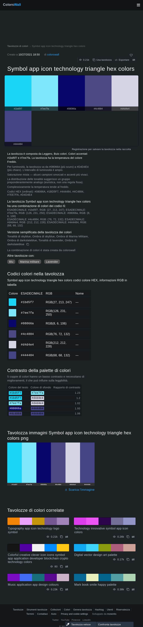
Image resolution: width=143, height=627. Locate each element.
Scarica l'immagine (80, 489)
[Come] (131, 55)
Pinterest (76, 620)
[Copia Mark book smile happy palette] (128, 589)
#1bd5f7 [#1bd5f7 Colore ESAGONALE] (12, 299)
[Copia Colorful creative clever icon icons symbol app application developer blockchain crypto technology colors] (61, 566)
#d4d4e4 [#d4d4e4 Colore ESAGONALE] (12, 342)
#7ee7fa (27, 313)
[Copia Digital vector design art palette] (128, 559)
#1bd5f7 (27, 302)
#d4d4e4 (27, 345)
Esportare (122, 59)
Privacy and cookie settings (74, 614)
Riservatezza (123, 609)
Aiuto (53, 614)
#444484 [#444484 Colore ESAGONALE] (12, 352)
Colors (12, 5)
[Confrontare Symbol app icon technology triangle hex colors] (134, 60)
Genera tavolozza (82, 609)
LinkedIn (86, 620)
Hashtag (99, 609)
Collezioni (55, 609)
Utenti (110, 609)
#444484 (27, 355)
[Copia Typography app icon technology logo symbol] (61, 536)
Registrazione (80, 149)
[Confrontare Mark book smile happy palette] (133, 589)
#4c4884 (27, 334)
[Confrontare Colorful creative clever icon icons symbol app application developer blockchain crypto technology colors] (67, 566)
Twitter (55, 620)
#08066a (27, 323)
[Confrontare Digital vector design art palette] (133, 559)
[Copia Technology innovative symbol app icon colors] (128, 536)
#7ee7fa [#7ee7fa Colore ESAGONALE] (12, 310)
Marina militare (29, 261)
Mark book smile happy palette (95, 584)
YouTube (65, 620)
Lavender (52, 261)
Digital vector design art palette (95, 554)
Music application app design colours (33, 584)
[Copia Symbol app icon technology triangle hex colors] (28, 244)
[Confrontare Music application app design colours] (67, 589)
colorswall (53, 54)
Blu (11, 261)
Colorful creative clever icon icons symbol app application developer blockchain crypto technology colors (38, 558)
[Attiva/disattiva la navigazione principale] (138, 5)
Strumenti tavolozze (37, 609)
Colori (67, 609)
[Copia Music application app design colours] (61, 589)
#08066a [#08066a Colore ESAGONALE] (12, 321)
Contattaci (42, 614)
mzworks (112, 614)
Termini (30, 614)
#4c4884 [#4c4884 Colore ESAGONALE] (12, 331)
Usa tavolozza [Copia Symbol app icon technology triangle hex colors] (102, 59)
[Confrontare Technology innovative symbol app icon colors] (133, 536)
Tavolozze (18, 609)
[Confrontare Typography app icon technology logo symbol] (67, 536)
